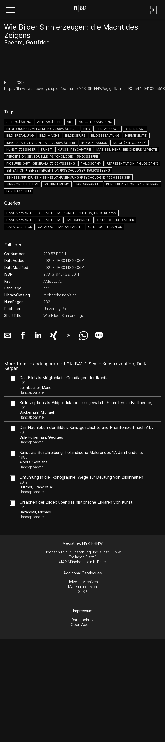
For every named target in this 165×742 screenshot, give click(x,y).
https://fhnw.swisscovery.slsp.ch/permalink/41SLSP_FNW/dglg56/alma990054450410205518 (84, 88)
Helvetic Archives (82, 581)
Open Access (83, 624)
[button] (10, 10)
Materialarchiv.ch (82, 586)
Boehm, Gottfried (27, 42)
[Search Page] (82, 9)
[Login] (153, 14)
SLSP (82, 591)
